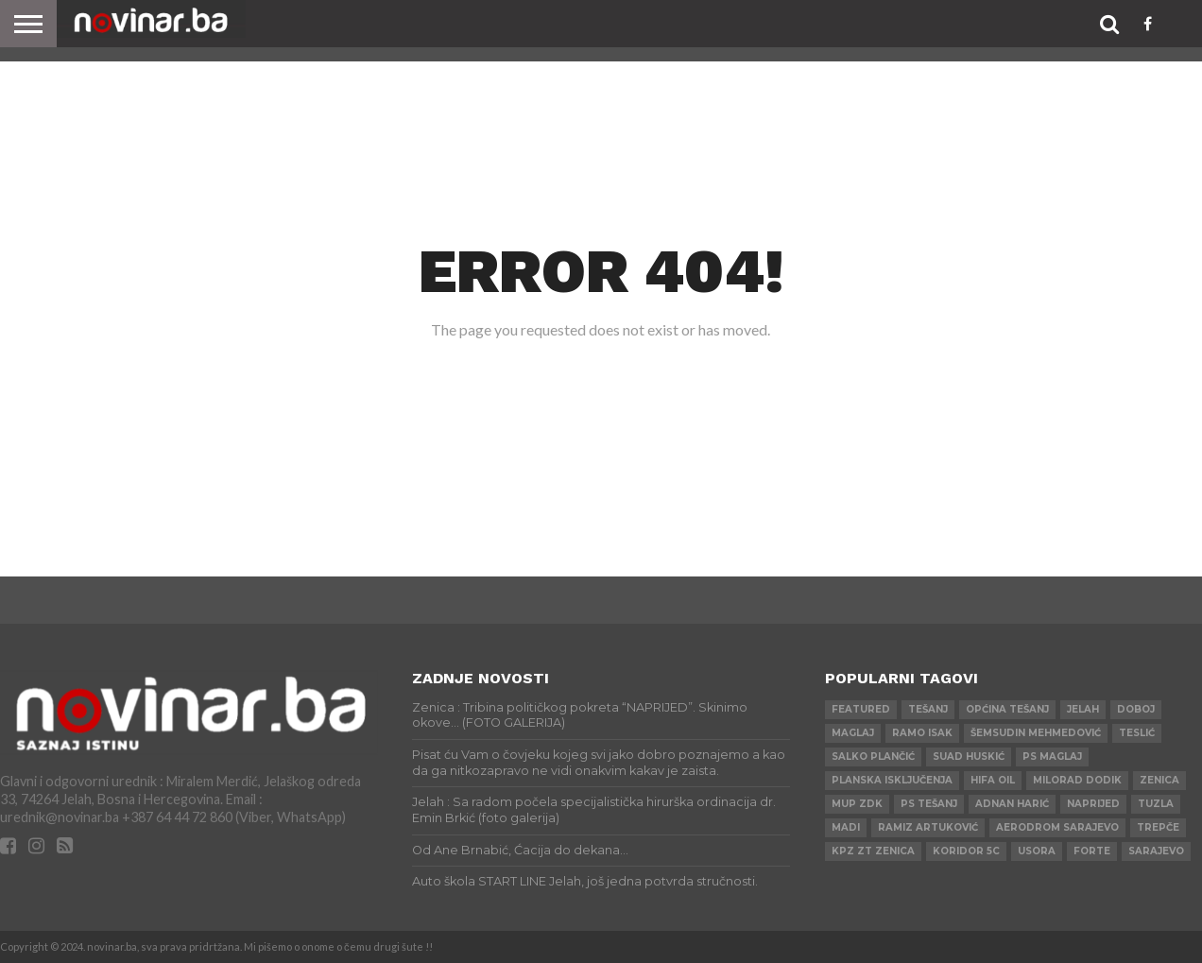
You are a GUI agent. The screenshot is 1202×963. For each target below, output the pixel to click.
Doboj (1136, 709)
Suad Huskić (969, 756)
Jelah (1083, 709)
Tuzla (1156, 804)
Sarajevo (1156, 851)
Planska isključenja (892, 780)
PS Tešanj (929, 804)
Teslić (1137, 733)
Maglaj (853, 733)
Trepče (1158, 827)
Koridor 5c (966, 851)
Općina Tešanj (1007, 709)
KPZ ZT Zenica (873, 851)
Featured (861, 709)
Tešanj (928, 709)
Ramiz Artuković (928, 827)
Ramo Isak (922, 733)
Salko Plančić (873, 756)
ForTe (1091, 851)
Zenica (1159, 780)
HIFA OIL (992, 780)
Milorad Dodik (1077, 780)
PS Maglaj (1052, 756)
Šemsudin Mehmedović (1035, 733)
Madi (846, 827)
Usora (1037, 851)
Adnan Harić (1012, 804)
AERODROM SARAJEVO (1057, 827)
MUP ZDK (857, 804)
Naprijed (1093, 804)
